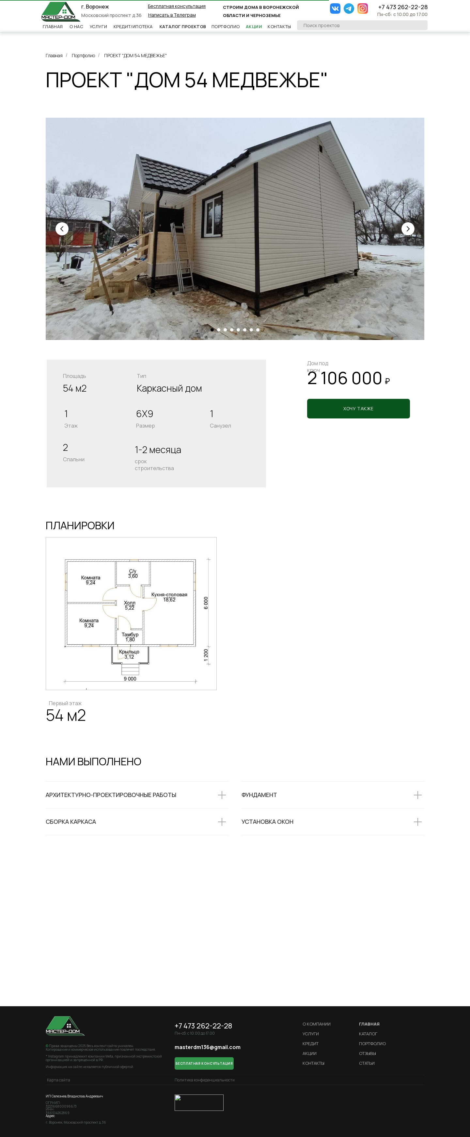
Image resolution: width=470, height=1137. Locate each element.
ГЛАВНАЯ (369, 1024)
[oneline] (362, 25)
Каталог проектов (183, 26)
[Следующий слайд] (408, 228)
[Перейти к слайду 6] (244, 329)
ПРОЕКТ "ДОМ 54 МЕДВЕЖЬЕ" (135, 55)
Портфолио (226, 26)
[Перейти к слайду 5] (238, 329)
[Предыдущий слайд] (62, 228)
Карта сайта (58, 1080)
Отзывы (367, 1053)
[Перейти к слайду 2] (218, 329)
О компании (317, 1024)
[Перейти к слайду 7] (251, 329)
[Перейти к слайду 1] (212, 329)
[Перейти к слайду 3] (225, 329)
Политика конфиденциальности (205, 1080)
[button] (177, 6)
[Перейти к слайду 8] (257, 329)
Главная (53, 26)
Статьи (367, 1063)
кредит (311, 1043)
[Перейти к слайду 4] (231, 329)
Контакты (279, 26)
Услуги (98, 26)
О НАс (77, 26)
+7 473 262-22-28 (403, 7)
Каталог (368, 1034)
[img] (60, 12)
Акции (254, 26)
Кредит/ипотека (133, 26)
